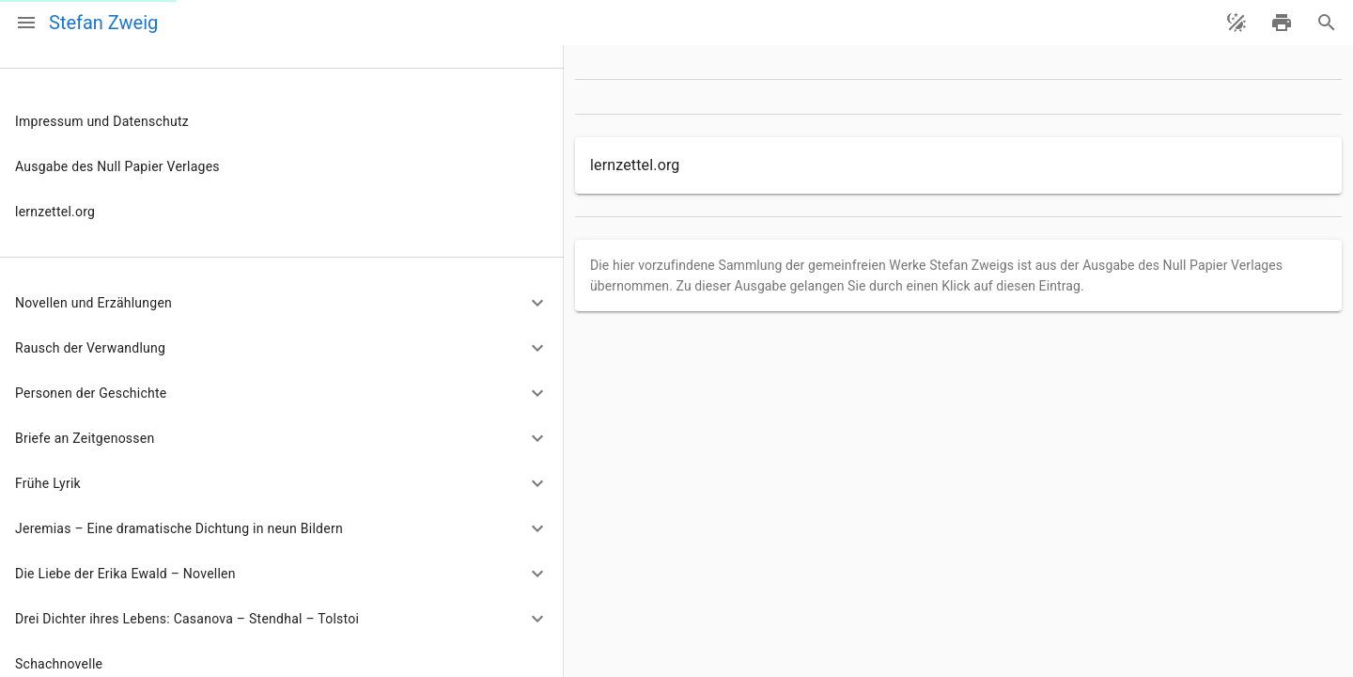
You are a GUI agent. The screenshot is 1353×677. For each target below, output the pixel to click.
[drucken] (1281, 22)
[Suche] (1326, 22)
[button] (282, 302)
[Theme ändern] (1236, 22)
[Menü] (26, 22)
